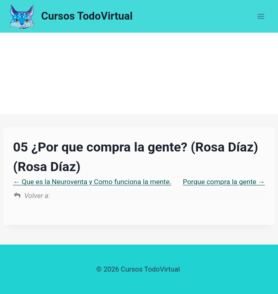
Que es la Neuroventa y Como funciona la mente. (92, 182)
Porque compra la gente (224, 182)
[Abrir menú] (260, 16)
